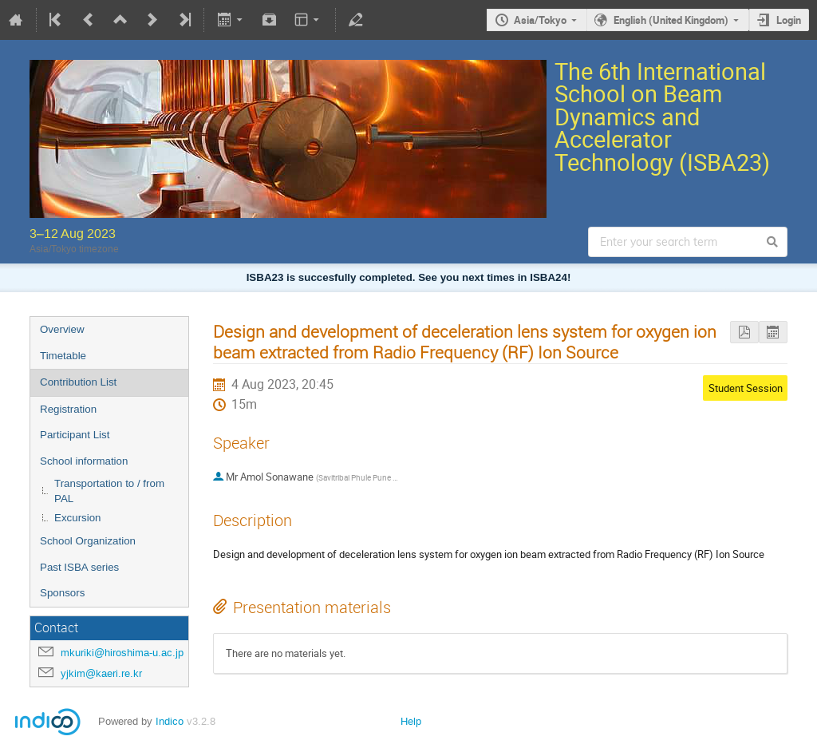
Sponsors (62, 593)
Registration (68, 409)
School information (84, 461)
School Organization (88, 541)
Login (788, 20)
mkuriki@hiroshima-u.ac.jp (122, 652)
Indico (170, 721)
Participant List (74, 435)
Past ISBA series (79, 567)
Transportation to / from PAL (109, 491)
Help (411, 721)
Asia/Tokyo (540, 20)
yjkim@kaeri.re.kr (101, 673)
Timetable (63, 356)
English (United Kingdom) (671, 20)
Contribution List (78, 382)
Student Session (745, 388)
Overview (62, 329)
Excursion (77, 518)
